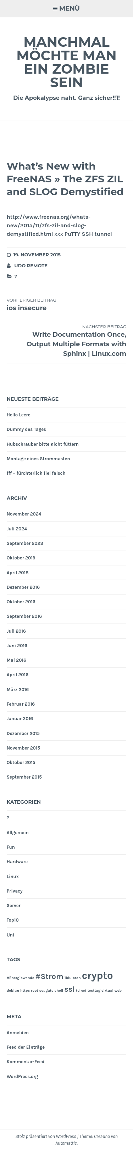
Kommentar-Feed (26, 1061)
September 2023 (25, 543)
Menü (69, 8)
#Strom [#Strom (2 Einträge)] (49, 976)
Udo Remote (31, 265)
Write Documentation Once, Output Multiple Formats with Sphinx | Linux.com (67, 341)
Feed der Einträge (26, 1047)
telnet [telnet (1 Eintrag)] (81, 990)
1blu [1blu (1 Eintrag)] (68, 977)
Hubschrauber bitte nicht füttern (43, 444)
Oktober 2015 (21, 762)
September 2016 (24, 616)
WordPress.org (22, 1076)
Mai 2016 (16, 660)
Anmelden (18, 1032)
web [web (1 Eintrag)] (118, 990)
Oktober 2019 (21, 557)
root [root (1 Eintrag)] (34, 990)
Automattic (66, 1143)
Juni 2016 (17, 645)
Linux (13, 876)
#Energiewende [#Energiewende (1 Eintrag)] (20, 977)
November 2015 (23, 748)
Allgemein (18, 832)
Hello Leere (19, 414)
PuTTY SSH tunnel (88, 233)
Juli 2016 (16, 631)
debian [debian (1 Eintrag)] (13, 990)
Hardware (17, 861)
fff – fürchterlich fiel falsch (36, 473)
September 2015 (24, 777)
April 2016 (17, 674)
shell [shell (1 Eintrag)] (59, 990)
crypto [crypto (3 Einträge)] (97, 975)
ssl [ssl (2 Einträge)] (69, 989)
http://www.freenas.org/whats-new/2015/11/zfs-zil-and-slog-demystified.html (48, 225)
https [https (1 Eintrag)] (25, 990)
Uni (10, 935)
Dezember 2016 (23, 587)
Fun (11, 847)
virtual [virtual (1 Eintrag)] (107, 990)
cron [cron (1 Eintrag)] (77, 977)
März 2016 (18, 689)
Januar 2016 (20, 718)
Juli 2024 (17, 528)
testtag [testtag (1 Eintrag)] (94, 990)
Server (14, 905)
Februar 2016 (21, 704)
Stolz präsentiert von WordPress (45, 1136)
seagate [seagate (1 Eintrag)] (46, 990)
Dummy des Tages (26, 429)
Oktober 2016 (21, 601)
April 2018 (18, 572)
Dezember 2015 (23, 733)
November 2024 (24, 514)
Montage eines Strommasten (38, 458)
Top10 (13, 920)
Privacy (15, 891)
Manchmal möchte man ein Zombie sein (66, 62)
